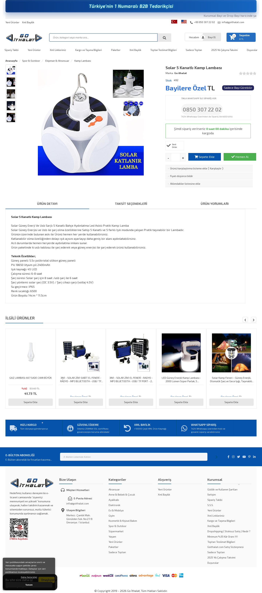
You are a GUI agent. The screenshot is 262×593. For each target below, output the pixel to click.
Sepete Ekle (205, 156)
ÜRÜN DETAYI (47, 204)
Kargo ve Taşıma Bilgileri (88, 50)
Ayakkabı (114, 499)
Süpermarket (116, 531)
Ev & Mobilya (116, 510)
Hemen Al (240, 156)
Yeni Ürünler (12, 22)
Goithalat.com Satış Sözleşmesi (225, 546)
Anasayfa (11, 60)
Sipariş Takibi (12, 50)
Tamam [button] (29, 585)
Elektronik (114, 505)
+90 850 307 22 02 (202, 22)
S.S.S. (210, 505)
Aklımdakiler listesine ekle (185, 183)
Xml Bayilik (28, 22)
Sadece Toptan (194, 50)
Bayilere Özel (186, 88)
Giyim (112, 515)
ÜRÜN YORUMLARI (215, 204)
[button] (253, 319)
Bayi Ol (212, 37)
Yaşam (112, 536)
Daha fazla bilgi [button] (29, 577)
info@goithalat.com (231, 22)
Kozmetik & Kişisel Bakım (123, 520)
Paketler (115, 50)
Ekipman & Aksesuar (57, 60)
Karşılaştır (215, 168)
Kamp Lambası (82, 60)
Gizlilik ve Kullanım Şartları (222, 489)
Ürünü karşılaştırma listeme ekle (188, 168)
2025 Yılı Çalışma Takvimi (224, 50)
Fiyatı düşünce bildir (181, 176)
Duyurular (252, 50)
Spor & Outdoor (31, 60)
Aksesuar (114, 489)
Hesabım (194, 37)
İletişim (211, 494)
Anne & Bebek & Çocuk (122, 494)
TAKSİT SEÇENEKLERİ (131, 204)
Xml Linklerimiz (58, 50)
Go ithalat (180, 73)
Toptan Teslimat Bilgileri (163, 50)
